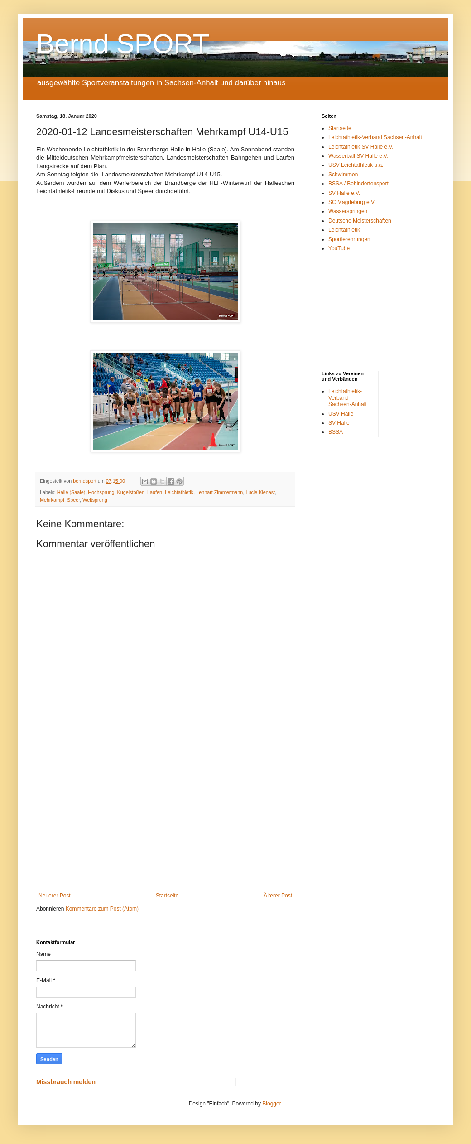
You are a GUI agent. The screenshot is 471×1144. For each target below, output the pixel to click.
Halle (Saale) (71, 492)
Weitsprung (94, 500)
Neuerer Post (54, 895)
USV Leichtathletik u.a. (355, 165)
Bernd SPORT (122, 44)
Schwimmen (343, 174)
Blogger (271, 1103)
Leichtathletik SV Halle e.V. (361, 147)
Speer (73, 500)
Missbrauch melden (66, 1082)
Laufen (154, 492)
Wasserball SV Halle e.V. (358, 156)
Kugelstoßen (130, 492)
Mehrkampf (52, 500)
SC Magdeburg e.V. (351, 202)
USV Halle (340, 414)
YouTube (339, 248)
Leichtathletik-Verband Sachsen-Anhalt (375, 137)
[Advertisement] (165, 817)
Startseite (167, 895)
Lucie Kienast (260, 492)
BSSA (335, 432)
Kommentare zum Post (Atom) (102, 909)
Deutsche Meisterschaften (359, 221)
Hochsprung (101, 492)
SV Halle (339, 423)
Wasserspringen (347, 211)
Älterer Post (278, 895)
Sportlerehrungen (349, 239)
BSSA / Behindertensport (358, 183)
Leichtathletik (179, 492)
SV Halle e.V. (344, 193)
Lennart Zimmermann (219, 492)
